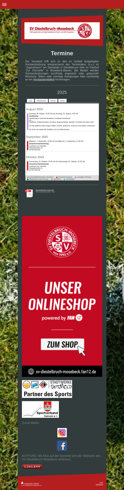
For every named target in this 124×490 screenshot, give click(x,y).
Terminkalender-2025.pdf (44, 190)
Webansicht (99, 484)
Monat (62, 100)
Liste (30, 100)
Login (101, 482)
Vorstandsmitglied (43, 79)
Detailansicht (41, 100)
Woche (53, 100)
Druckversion (27, 483)
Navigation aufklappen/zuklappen (62, 4)
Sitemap (36, 483)
